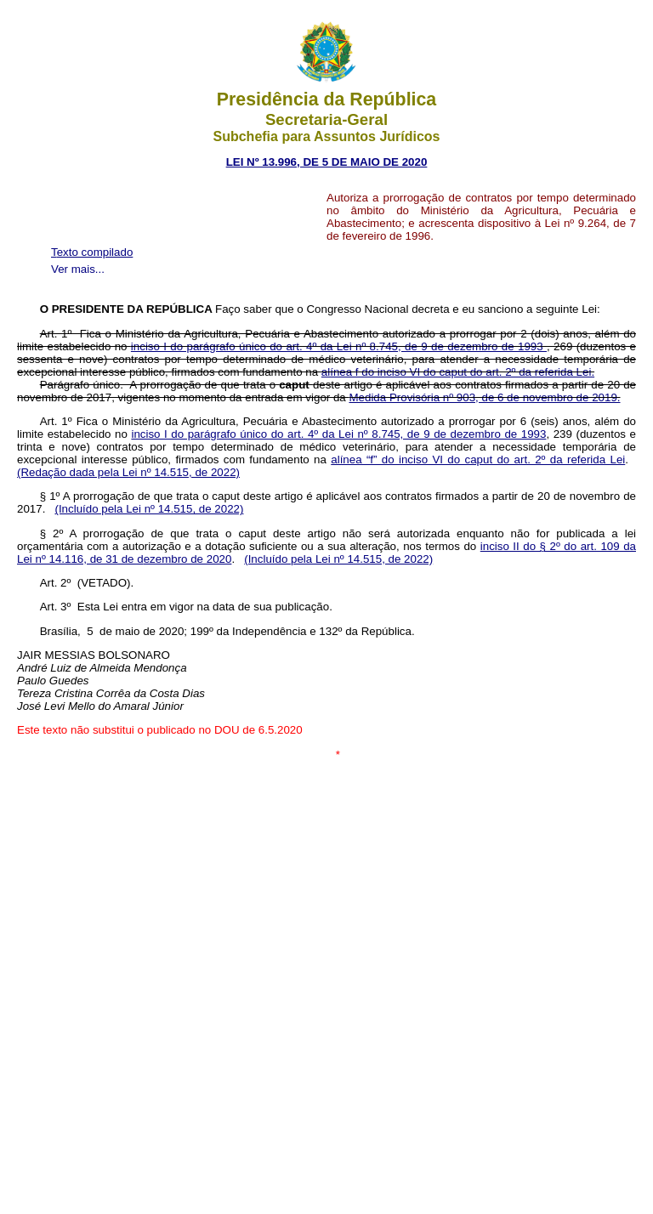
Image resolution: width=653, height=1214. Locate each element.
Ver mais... (78, 269)
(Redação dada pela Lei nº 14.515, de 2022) (128, 472)
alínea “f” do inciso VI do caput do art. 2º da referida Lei (478, 459)
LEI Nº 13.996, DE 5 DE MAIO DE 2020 (327, 162)
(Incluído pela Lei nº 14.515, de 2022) (148, 508)
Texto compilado (92, 252)
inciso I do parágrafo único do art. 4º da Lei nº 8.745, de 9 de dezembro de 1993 (339, 346)
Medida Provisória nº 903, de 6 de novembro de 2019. (484, 397)
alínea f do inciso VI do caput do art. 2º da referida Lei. (457, 372)
